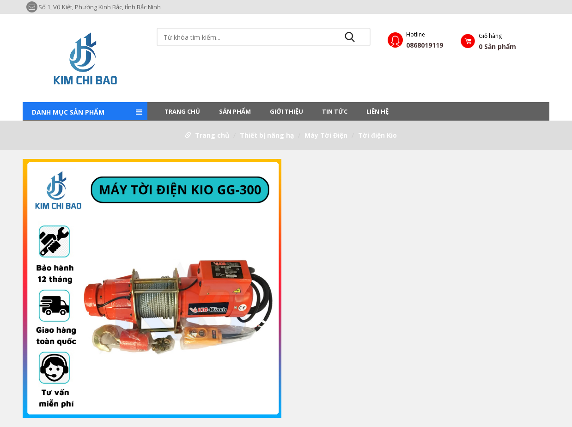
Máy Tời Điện (325, 135)
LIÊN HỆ (377, 111)
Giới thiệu (286, 111)
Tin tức (334, 111)
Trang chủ (182, 111)
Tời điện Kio (377, 135)
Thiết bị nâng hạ (267, 135)
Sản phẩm (235, 111)
